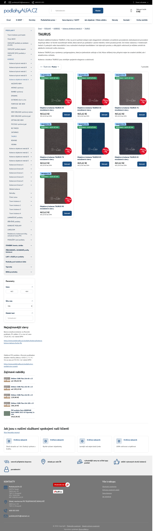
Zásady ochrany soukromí (91, 526)
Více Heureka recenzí (12, 432)
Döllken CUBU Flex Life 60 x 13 (22, 379)
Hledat (98, 10)
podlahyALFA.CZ (20, 10)
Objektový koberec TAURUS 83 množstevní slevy (89, 158)
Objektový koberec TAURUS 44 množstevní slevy (52, 109)
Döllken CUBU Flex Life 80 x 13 (22, 395)
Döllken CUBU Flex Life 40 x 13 (22, 387)
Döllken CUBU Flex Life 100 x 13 (22, 403)
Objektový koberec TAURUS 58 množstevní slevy (89, 109)
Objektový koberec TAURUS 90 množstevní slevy (52, 207)
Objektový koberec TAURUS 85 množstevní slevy (127, 158)
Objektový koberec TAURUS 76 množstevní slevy (127, 109)
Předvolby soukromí (74, 526)
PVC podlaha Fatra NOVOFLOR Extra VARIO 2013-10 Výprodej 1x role (22, 412)
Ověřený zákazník (20, 440)
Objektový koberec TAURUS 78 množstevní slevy (52, 158)
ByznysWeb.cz (83, 529)
